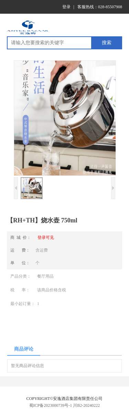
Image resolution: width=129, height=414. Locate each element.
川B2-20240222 (86, 405)
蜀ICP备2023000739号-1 (50, 405)
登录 (66, 6)
